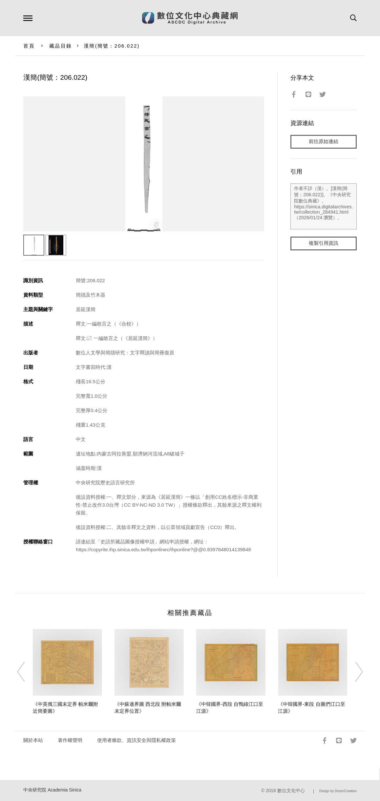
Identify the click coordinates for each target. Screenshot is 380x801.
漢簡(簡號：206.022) (112, 46)
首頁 (29, 46)
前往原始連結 (323, 141)
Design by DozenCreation (338, 791)
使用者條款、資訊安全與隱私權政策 (136, 740)
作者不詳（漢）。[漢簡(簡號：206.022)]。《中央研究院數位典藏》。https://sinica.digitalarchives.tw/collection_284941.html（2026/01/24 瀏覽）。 (323, 206)
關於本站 (33, 740)
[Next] (353, 671)
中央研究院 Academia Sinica (52, 790)
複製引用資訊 (323, 243)
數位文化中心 (291, 790)
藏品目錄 (60, 46)
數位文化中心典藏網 (190, 18)
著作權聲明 (70, 740)
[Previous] (27, 671)
